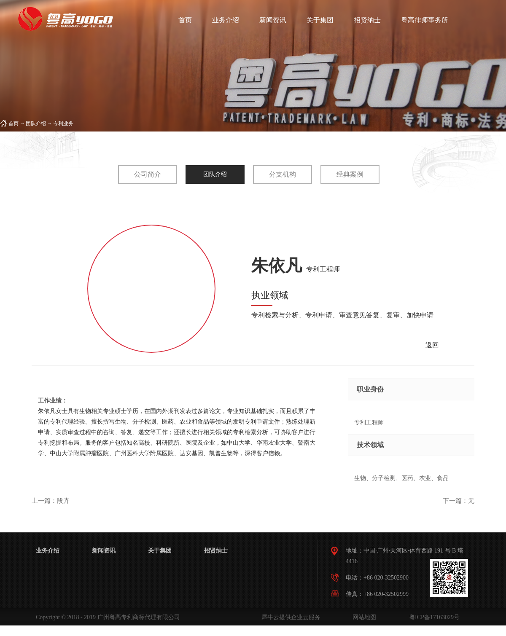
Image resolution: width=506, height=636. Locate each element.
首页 (185, 20)
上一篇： (51, 500)
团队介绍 (36, 123)
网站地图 (363, 617)
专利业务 (63, 123)
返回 (432, 345)
